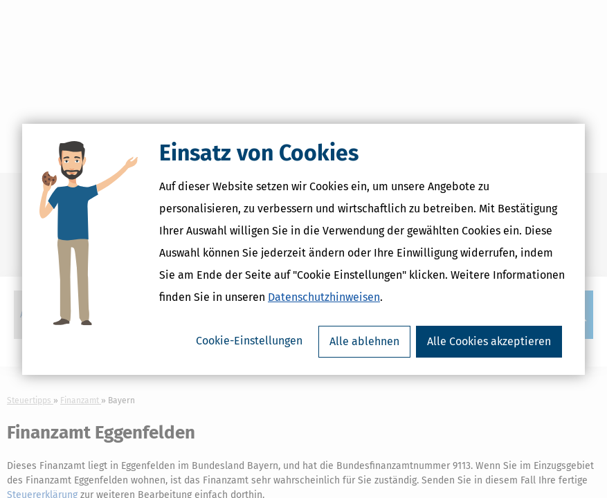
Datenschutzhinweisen (324, 297)
